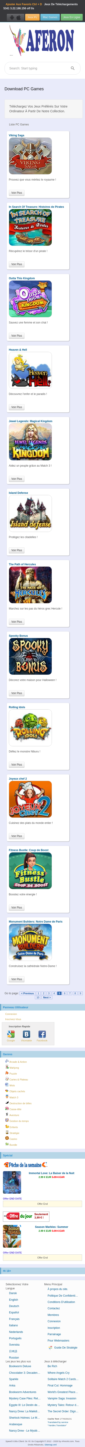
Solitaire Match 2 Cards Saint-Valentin (65, 1379)
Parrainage (54, 1334)
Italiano (13, 1325)
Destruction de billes (18, 1103)
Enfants (11, 1126)
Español (14, 1312)
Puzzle (11, 1073)
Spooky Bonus (18, 635)
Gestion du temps (17, 1120)
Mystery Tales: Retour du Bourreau (65, 1405)
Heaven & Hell (18, 349)
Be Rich (52, 1366)
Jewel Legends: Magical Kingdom (30, 421)
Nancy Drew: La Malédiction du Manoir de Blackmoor (26, 1411)
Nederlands (16, 1332)
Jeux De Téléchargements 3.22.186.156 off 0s (40, 6)
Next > (47, 997)
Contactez (54, 1308)
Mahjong (12, 1067)
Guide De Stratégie (62, 1348)
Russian (14, 1357)
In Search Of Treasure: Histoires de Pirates (36, 206)
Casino (11, 1138)
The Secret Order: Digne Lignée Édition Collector (65, 1411)
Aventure (12, 1114)
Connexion (11, 1014)
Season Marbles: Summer (51, 1227)
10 (37, 997)
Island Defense (18, 493)
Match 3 (11, 1097)
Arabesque (15, 1424)
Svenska (14, 1344)
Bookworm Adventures (22, 1392)
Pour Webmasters (58, 1340)
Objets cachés (15, 1091)
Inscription (54, 1327)
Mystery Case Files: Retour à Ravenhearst (26, 1398)
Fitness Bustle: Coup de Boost (29, 850)
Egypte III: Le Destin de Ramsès (26, 1405)
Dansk (13, 1293)
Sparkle (13, 1379)
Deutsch (14, 1306)
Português (15, 1338)
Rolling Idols (17, 707)
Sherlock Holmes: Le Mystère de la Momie (26, 1417)
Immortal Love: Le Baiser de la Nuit (51, 1173)
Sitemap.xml (51, 1444)
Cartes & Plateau (16, 1079)
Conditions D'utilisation (61, 1302)
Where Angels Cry (59, 1372)
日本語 (13, 1351)
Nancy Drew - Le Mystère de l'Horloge (26, 1430)
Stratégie (12, 1132)
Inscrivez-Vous (13, 1019)
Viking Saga (16, 135)
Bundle (11, 1144)
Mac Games (50, 17)
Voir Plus (16, 192)
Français (14, 1319)
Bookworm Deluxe (20, 1366)
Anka (12, 1385)
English (13, 1299)
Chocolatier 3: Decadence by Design (26, 1372)
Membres (53, 1315)
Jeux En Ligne (71, 17)
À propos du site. (58, 1289)
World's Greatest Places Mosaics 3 (65, 1392)
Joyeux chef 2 (18, 778)
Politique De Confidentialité (64, 1295)
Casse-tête (13, 1109)
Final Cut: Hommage (60, 1385)
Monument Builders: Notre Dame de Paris (36, 921)
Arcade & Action (16, 1061)
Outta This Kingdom (22, 278)
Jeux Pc (32, 17)
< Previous (27, 993)
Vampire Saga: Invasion (62, 1398)
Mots (10, 1085)
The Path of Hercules (22, 564)
